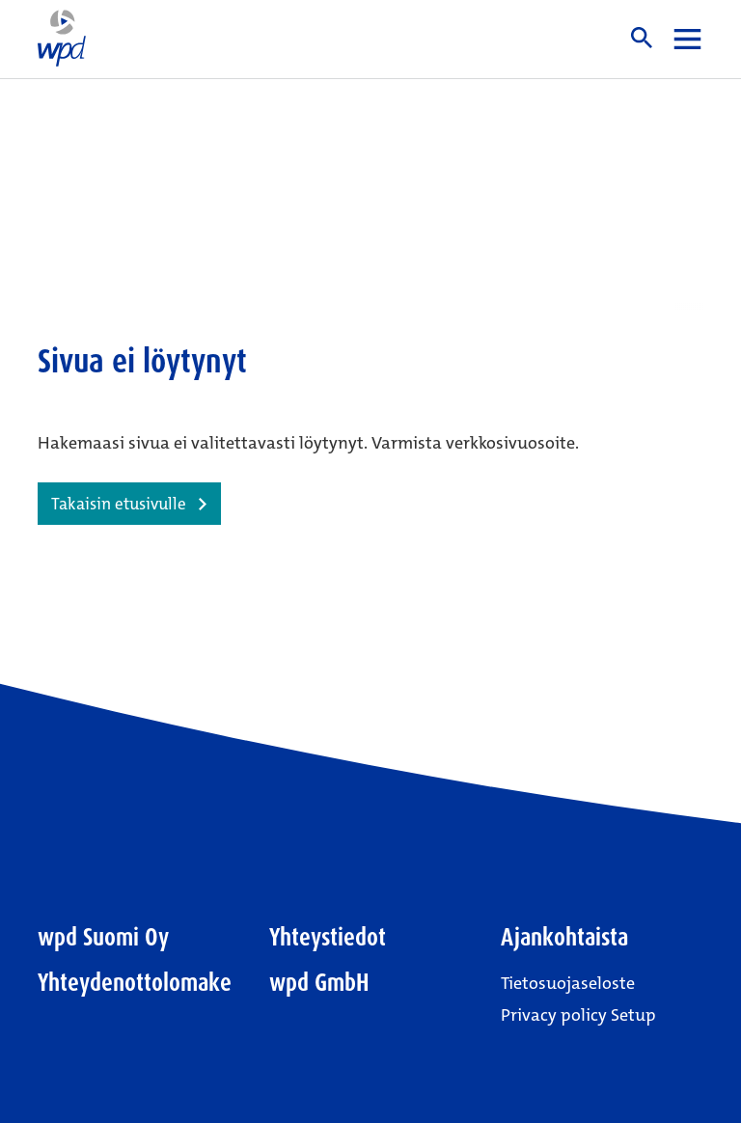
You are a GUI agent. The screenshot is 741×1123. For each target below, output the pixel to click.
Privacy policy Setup (578, 1015)
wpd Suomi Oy (103, 937)
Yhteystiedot (327, 937)
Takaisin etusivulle (118, 503)
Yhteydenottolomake (135, 983)
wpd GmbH (319, 983)
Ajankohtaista (564, 937)
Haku (641, 37)
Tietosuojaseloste (568, 983)
